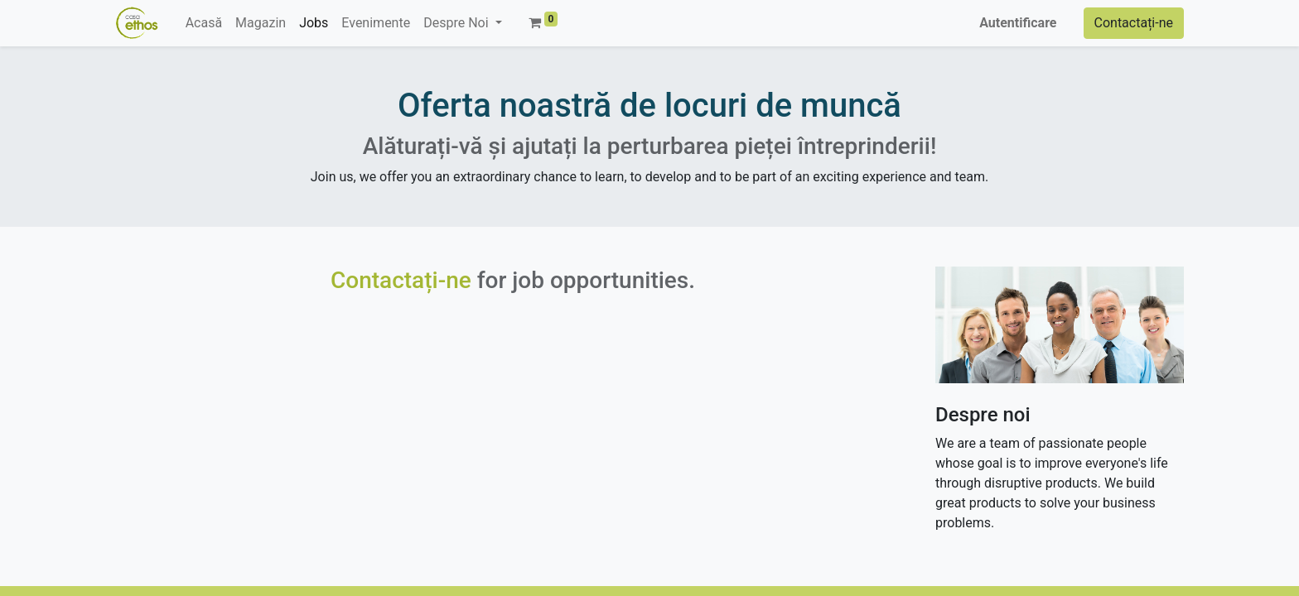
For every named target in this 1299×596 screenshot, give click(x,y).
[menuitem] (204, 23)
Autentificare (1017, 23)
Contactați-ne (1134, 23)
